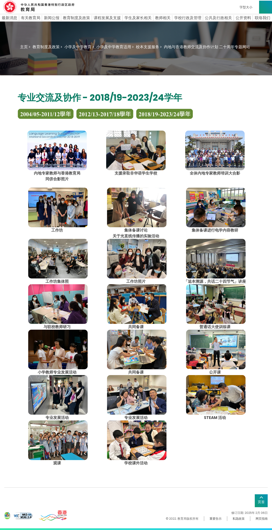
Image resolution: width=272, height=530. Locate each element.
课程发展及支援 (107, 18)
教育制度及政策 (76, 18)
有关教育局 (30, 18)
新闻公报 (51, 18)
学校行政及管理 (187, 18)
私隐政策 (239, 518)
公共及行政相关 (218, 18)
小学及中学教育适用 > (115, 46)
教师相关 (163, 18)
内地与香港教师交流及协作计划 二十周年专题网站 (207, 46)
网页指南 (262, 518)
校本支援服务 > (149, 46)
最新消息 (9, 18)
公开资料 (243, 18)
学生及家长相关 (138, 18)
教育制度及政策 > (47, 46)
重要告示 (216, 518)
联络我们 (262, 18)
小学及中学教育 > (79, 46)
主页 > (25, 46)
